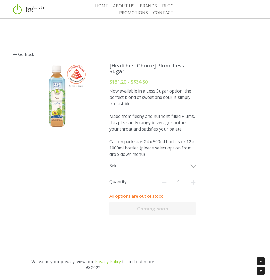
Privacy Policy (150, 249)
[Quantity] (208, 170)
